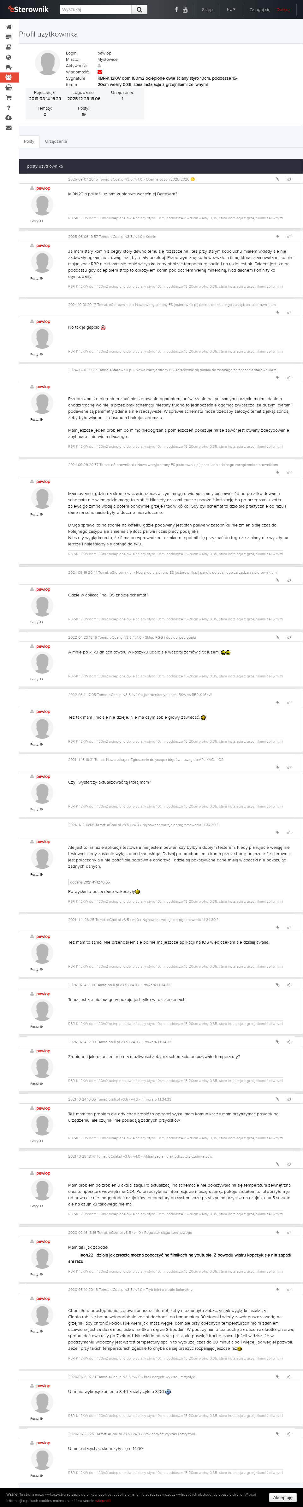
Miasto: (72, 59)
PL (231, 9)
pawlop (43, 188)
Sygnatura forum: (75, 82)
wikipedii (102, 1500)
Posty (29, 141)
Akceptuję (283, 1497)
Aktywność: (77, 66)
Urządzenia (56, 141)
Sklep (207, 10)
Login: (72, 53)
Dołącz (283, 10)
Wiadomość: (77, 72)
